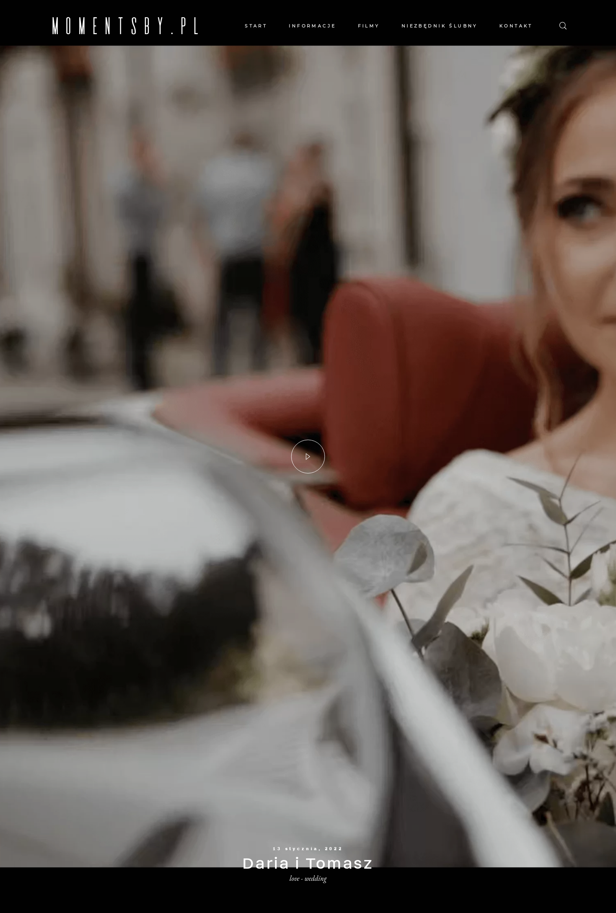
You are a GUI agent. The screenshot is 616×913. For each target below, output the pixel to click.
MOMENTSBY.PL (67, 25)
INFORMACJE (312, 26)
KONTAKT (516, 26)
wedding (315, 878)
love (294, 878)
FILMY (369, 26)
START (256, 26)
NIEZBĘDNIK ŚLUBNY (440, 26)
